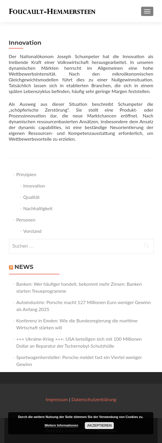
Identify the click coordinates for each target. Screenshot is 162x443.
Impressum (57, 399)
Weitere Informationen (61, 425)
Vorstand (32, 231)
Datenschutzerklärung (93, 399)
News (24, 266)
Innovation (34, 185)
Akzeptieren (99, 426)
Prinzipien (26, 174)
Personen (25, 219)
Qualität (31, 197)
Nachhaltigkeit (38, 208)
